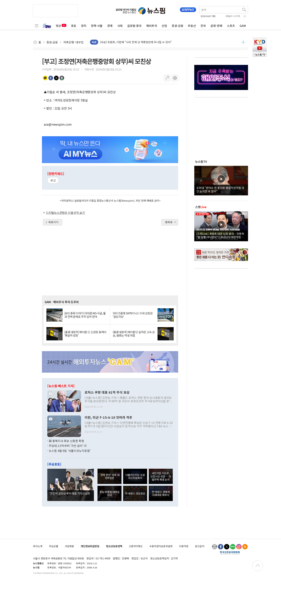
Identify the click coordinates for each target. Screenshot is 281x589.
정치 (83, 25)
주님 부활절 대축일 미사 (109, 493)
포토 (73, 25)
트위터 (56, 78)
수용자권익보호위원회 (161, 546)
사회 (120, 25)
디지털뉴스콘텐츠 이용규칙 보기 (65, 212)
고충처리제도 (136, 546)
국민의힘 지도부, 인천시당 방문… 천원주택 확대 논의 (161, 476)
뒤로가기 (53, 222)
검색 (244, 9)
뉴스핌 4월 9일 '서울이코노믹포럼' (70, 451)
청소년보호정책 (114, 546)
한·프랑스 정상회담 (135, 493)
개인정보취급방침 (90, 546)
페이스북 (50, 78)
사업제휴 (69, 546)
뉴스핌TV (201, 161)
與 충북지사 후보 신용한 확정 (66, 441)
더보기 (243, 42)
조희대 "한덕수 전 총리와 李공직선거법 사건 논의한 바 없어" (220, 189)
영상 (61, 25)
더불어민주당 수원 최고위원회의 (135, 476)
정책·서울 (97, 25)
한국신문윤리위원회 (230, 553)
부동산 (192, 25)
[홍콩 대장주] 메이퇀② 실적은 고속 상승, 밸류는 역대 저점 (134, 333)
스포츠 (231, 25)
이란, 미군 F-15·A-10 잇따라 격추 (108, 417)
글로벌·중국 (134, 25)
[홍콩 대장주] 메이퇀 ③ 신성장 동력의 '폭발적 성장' (85, 333)
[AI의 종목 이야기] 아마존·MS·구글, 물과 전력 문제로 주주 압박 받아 (85, 315)
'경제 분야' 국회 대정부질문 (110, 476)
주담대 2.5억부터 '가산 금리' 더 (68, 446)
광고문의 (199, 546)
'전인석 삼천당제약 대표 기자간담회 (69, 493)
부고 (53, 180)
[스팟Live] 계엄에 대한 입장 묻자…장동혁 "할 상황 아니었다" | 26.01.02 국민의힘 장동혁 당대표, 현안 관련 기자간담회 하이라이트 (221, 235)
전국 (203, 25)
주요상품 (53, 546)
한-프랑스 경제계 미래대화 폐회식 (161, 493)
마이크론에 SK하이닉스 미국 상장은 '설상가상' (133, 315)
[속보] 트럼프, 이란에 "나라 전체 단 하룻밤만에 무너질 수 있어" (136, 42)
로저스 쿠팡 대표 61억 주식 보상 (107, 392)
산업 (164, 25)
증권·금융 (177, 25)
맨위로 (169, 222)
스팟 (200, 207)
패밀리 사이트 (233, 16)
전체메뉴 (36, 26)
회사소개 (37, 546)
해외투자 (151, 25)
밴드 (61, 78)
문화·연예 (216, 25)
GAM (243, 25)
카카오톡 (45, 78)
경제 (110, 25)
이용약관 (183, 546)
